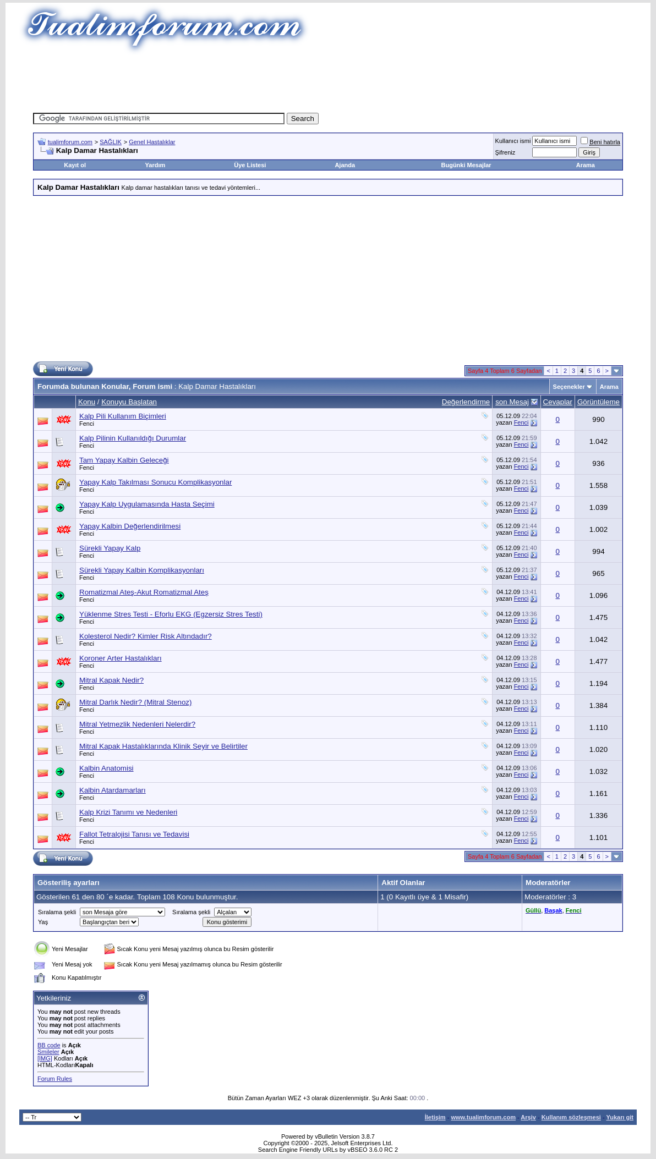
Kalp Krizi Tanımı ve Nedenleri (128, 812)
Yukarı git (619, 1117)
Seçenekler (569, 386)
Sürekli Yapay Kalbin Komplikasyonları (141, 570)
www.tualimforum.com (483, 1117)
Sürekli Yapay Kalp (109, 548)
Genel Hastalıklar (152, 142)
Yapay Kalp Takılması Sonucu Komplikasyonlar (155, 482)
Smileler (48, 1051)
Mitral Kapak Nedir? (111, 680)
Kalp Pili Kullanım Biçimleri (122, 416)
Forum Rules (54, 1078)
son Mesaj (512, 402)
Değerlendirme (466, 402)
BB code (49, 1045)
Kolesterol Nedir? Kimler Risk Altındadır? (145, 636)
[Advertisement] (328, 80)
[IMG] (44, 1058)
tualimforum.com (70, 142)
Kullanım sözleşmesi (571, 1117)
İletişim (435, 1117)
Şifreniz (505, 152)
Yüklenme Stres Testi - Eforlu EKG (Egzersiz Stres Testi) (171, 614)
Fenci (86, 423)
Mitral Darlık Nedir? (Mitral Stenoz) (135, 702)
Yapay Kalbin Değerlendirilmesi (130, 526)
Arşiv (528, 1117)
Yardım (155, 165)
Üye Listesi (250, 165)
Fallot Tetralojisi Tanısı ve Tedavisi (134, 834)
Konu (86, 402)
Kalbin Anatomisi (106, 768)
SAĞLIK (111, 142)
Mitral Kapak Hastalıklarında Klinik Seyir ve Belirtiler (163, 746)
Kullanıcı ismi (513, 141)
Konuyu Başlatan (129, 402)
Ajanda (345, 165)
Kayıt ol (75, 165)
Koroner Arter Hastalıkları (120, 658)
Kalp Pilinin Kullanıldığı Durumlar (132, 438)
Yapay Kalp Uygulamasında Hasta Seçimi (147, 504)
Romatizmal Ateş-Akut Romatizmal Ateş (144, 592)
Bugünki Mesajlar (466, 165)
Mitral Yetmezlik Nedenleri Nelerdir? (137, 724)
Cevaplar (557, 402)
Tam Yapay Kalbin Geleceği (124, 460)
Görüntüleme (598, 402)
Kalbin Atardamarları (112, 790)
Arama (585, 165)
